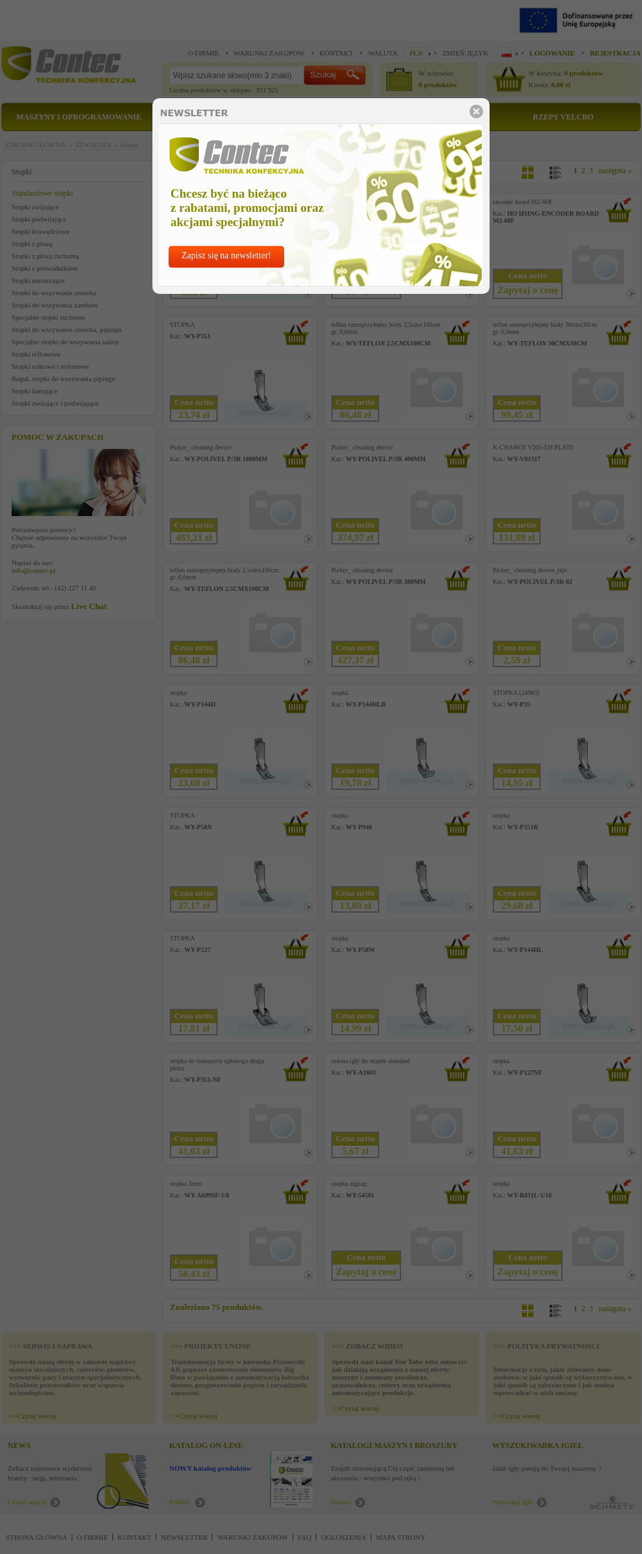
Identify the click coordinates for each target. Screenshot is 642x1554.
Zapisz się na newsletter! (226, 255)
